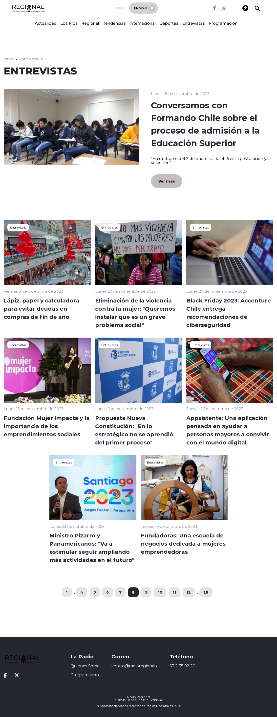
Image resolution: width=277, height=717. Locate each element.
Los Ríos (69, 23)
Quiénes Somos (86, 666)
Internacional (142, 23)
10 (160, 592)
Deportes (168, 23)
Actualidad (46, 23)
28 (206, 592)
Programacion (223, 23)
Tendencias (114, 23)
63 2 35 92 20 (182, 666)
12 (189, 592)
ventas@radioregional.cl (135, 666)
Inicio (8, 59)
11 (174, 592)
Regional (90, 23)
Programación (84, 675)
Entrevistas (193, 23)
